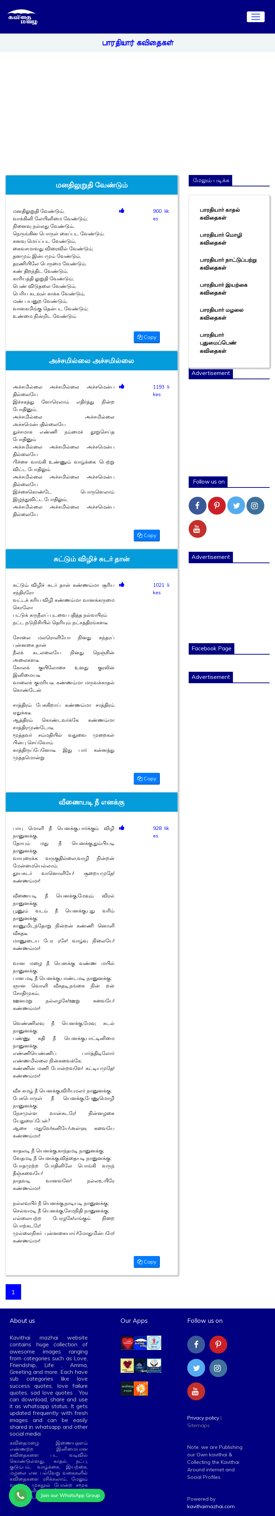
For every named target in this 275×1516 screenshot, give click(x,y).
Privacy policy (203, 1418)
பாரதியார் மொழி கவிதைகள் (221, 238)
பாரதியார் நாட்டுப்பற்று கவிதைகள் (228, 263)
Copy (146, 337)
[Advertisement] (162, 111)
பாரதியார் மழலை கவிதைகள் (221, 313)
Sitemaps (198, 1425)
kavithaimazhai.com (211, 1506)
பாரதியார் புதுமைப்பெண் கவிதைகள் (218, 342)
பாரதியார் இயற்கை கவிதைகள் (224, 288)
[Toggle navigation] (255, 17)
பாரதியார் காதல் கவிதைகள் (220, 213)
